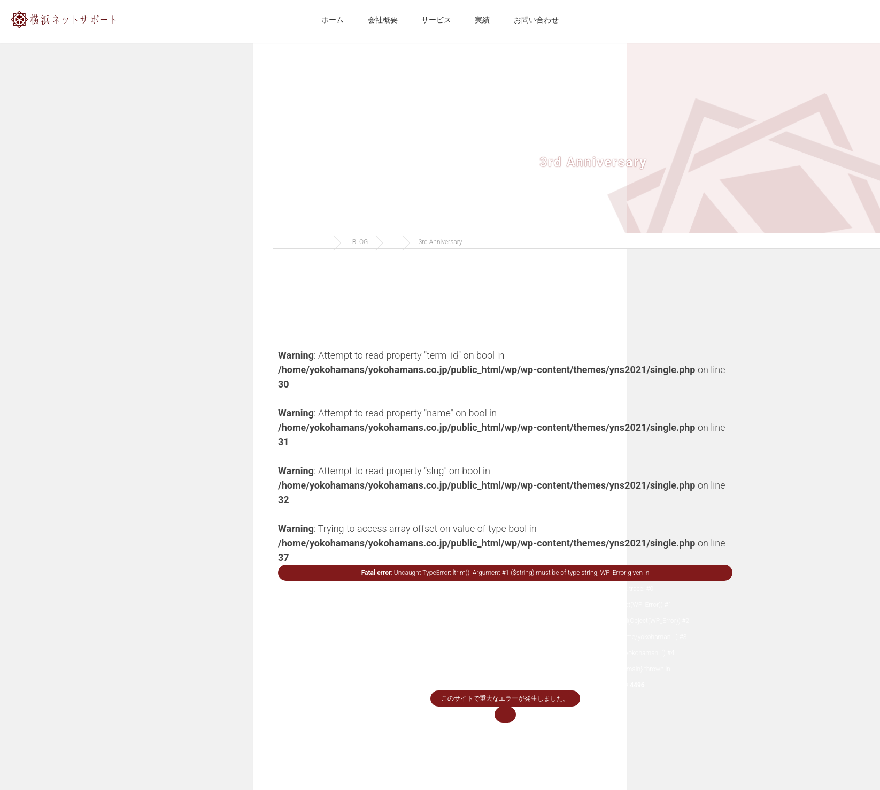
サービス (436, 20)
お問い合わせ (536, 20)
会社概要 (383, 20)
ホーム (332, 20)
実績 (482, 20)
